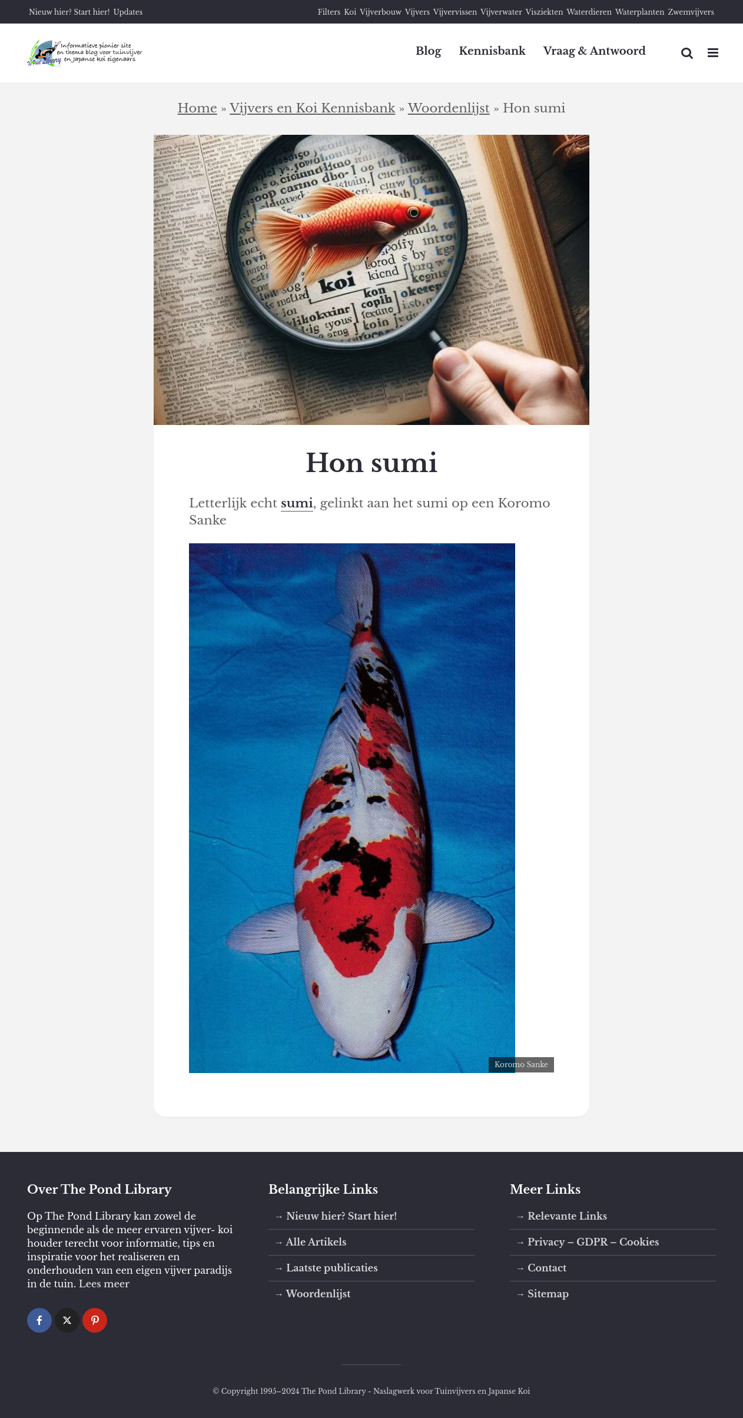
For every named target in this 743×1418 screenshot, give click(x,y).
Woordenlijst (449, 108)
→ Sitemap (542, 1294)
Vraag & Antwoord (594, 51)
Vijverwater (501, 12)
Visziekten (544, 12)
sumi (297, 503)
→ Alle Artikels (310, 1242)
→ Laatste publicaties (326, 1268)
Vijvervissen (455, 12)
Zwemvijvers (691, 12)
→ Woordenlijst (312, 1294)
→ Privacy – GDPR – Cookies (587, 1242)
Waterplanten (640, 12)
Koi (350, 12)
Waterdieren (589, 12)
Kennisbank (492, 51)
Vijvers (417, 12)
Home (197, 108)
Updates (127, 12)
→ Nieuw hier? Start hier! (335, 1216)
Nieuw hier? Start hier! (69, 12)
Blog (429, 51)
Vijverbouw (381, 12)
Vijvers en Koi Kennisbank (312, 108)
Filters (329, 12)
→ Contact (541, 1268)
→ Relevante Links (561, 1216)
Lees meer (104, 1284)
